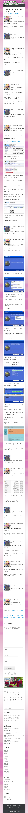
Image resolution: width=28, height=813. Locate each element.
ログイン (6, 796)
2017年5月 (6, 753)
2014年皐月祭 (7, 779)
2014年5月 (6, 763)
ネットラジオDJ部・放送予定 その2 (11, 718)
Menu (5, 5)
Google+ (12, 673)
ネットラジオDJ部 (10, 1)
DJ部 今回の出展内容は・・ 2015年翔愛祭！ (13, 722)
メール (6, 655)
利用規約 (9, 805)
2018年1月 (6, 751)
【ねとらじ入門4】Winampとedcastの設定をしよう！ (19, 617)
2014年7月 (6, 759)
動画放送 (6, 784)
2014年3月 (6, 766)
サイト (5, 661)
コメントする (20, 610)
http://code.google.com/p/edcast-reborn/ (12, 141)
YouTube (15, 673)
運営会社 (19, 807)
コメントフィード (7, 799)
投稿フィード (7, 797)
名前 (5, 649)
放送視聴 (6, 786)
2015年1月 (6, 756)
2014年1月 (6, 769)
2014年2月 (6, 768)
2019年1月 (6, 750)
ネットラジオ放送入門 (13, 610)
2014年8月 (6, 758)
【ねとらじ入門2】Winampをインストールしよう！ (9, 617)
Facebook (5, 673)
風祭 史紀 (17, 13)
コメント (6, 632)
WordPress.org (7, 801)
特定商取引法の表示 (17, 805)
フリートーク (7, 783)
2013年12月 (6, 771)
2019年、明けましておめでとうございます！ (13, 715)
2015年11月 (6, 755)
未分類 (5, 787)
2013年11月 (6, 772)
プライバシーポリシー (11, 807)
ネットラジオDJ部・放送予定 (10, 720)
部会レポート (7, 789)
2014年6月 (6, 761)
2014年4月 (6, 764)
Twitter (9, 673)
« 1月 (5, 703)
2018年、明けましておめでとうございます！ (13, 717)
